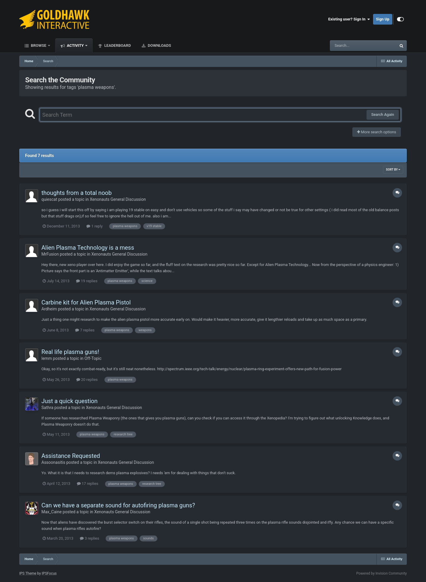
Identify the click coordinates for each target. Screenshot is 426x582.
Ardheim (49, 309)
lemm (46, 358)
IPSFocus (49, 573)
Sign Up (382, 19)
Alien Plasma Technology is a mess (87, 247)
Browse (38, 45)
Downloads (159, 45)
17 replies (87, 483)
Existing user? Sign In (349, 19)
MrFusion (50, 254)
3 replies (89, 538)
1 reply (94, 226)
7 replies (84, 330)
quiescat (49, 199)
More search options (376, 132)
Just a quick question (69, 401)
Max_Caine (51, 511)
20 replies (87, 379)
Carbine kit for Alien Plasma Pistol (86, 302)
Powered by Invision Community (381, 573)
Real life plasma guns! (70, 351)
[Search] (348, 45)
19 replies (86, 281)
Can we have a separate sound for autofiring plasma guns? (118, 505)
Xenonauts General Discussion (118, 199)
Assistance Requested (70, 455)
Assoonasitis (53, 462)
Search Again (382, 114)
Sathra (47, 407)
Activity (75, 45)
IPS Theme (27, 573)
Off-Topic (93, 358)
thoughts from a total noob (76, 192)
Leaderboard (117, 45)
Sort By (393, 169)
